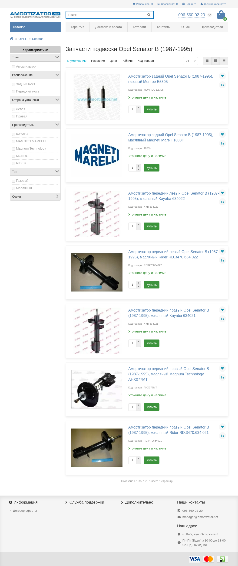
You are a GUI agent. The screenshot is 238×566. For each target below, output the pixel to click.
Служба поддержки (85, 502)
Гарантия (77, 27)
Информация (24, 502)
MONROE (23, 156)
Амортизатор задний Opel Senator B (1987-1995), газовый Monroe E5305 (170, 79)
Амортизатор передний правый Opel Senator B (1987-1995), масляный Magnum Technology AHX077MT (168, 374)
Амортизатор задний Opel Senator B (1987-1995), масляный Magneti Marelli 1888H (170, 137)
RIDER (21, 163)
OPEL (23, 39)
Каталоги (139, 27)
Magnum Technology (31, 148)
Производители (212, 27)
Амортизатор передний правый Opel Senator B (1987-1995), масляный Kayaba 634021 (168, 313)
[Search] (110, 15)
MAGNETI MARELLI (31, 141)
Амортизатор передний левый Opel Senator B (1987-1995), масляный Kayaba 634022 (173, 196)
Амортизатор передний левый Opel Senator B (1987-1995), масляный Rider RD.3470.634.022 (173, 254)
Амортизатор (26, 66)
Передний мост (27, 91)
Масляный (24, 188)
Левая (20, 109)
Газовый (22, 180)
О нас (185, 27)
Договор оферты (25, 510)
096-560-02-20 (192, 510)
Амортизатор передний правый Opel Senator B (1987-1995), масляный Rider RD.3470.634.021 (168, 430)
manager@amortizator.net (200, 517)
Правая (21, 116)
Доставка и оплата (108, 27)
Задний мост (25, 84)
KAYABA (22, 134)
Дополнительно (137, 502)
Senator (37, 39)
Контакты (163, 27)
